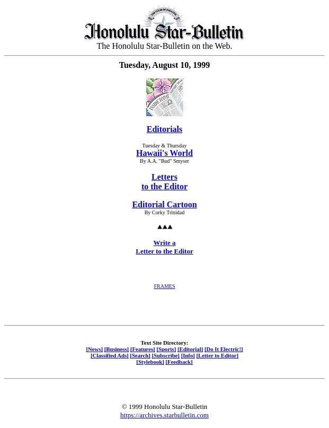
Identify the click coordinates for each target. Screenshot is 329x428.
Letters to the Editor (164, 181)
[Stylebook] (150, 362)
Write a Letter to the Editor (164, 247)
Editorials (165, 129)
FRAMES (164, 286)
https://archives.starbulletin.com (164, 415)
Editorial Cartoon (164, 204)
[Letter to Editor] (218, 355)
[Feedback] (178, 362)
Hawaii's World (164, 153)
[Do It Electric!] (223, 349)
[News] (94, 349)
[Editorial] (190, 349)
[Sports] (166, 349)
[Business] (116, 349)
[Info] (188, 355)
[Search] (140, 355)
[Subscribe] (166, 355)
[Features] (142, 349)
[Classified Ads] (110, 355)
